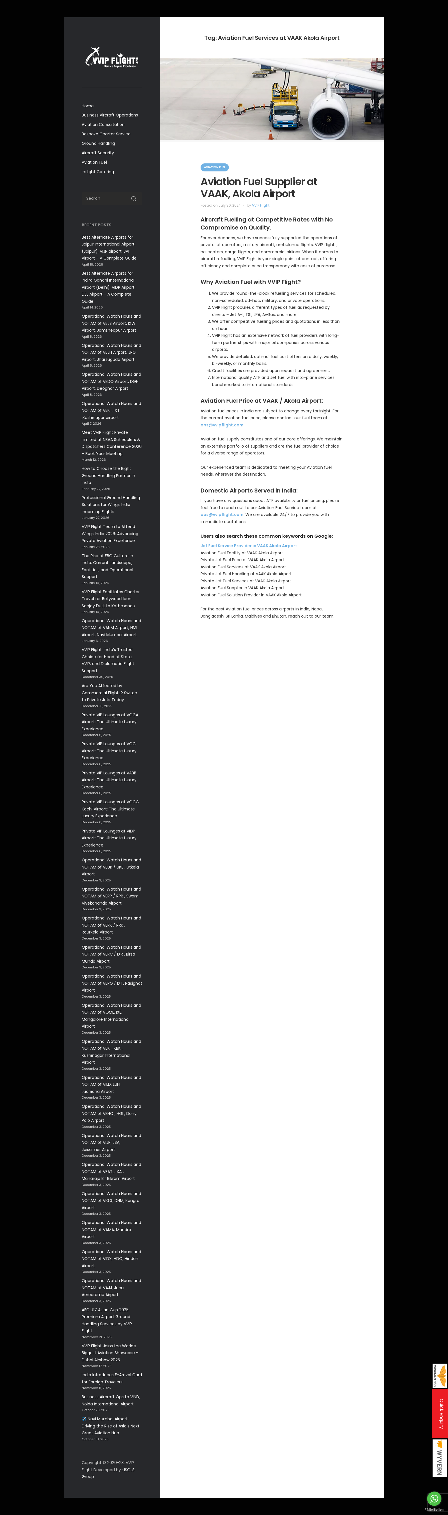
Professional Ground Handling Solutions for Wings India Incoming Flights (111, 505)
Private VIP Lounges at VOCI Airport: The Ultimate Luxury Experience (109, 751)
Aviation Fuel (94, 162)
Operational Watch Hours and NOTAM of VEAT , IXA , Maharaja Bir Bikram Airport (111, 1171)
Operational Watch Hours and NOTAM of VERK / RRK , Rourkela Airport (111, 925)
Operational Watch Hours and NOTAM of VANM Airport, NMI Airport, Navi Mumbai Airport (111, 628)
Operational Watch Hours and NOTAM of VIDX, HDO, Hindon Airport (111, 1259)
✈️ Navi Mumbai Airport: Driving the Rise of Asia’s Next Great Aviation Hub (110, 1426)
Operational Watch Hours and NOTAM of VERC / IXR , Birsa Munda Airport (111, 954)
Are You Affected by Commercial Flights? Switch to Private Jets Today (109, 693)
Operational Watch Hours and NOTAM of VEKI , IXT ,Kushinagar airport (111, 410)
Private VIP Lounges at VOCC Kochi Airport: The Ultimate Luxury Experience (110, 809)
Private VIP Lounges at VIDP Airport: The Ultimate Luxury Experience (109, 838)
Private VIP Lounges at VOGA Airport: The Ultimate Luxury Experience (110, 722)
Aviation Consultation (103, 124)
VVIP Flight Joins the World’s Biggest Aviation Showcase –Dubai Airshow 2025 (110, 1353)
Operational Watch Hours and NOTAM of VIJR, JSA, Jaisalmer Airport (111, 1142)
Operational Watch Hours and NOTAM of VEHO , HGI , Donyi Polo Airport (111, 1113)
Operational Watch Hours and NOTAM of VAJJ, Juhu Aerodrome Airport (111, 1288)
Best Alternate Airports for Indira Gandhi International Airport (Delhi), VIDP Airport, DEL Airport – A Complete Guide (108, 287)
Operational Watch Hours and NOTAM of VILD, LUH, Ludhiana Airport (111, 1084)
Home (88, 106)
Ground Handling (98, 143)
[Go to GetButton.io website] (434, 1509)
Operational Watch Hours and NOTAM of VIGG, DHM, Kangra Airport (111, 1201)
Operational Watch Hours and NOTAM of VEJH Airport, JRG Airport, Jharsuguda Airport (111, 352)
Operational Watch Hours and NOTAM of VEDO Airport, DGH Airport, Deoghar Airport (111, 381)
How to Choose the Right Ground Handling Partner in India (108, 475)
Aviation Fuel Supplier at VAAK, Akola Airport (259, 187)
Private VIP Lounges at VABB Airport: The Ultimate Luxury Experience (109, 780)
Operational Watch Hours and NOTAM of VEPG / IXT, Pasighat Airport (112, 983)
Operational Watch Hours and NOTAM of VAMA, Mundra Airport (111, 1229)
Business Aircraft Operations (110, 115)
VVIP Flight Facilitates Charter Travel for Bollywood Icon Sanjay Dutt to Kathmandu (111, 599)
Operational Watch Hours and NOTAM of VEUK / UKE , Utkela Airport (111, 867)
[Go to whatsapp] (434, 1499)
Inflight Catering (98, 172)
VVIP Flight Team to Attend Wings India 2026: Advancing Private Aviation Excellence (110, 533)
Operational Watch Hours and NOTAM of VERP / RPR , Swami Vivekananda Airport (111, 896)
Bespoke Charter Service (106, 134)
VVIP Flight (260, 205)
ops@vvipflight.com (222, 425)
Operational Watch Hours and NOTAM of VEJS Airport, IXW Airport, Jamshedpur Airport (111, 323)
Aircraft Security (98, 153)
